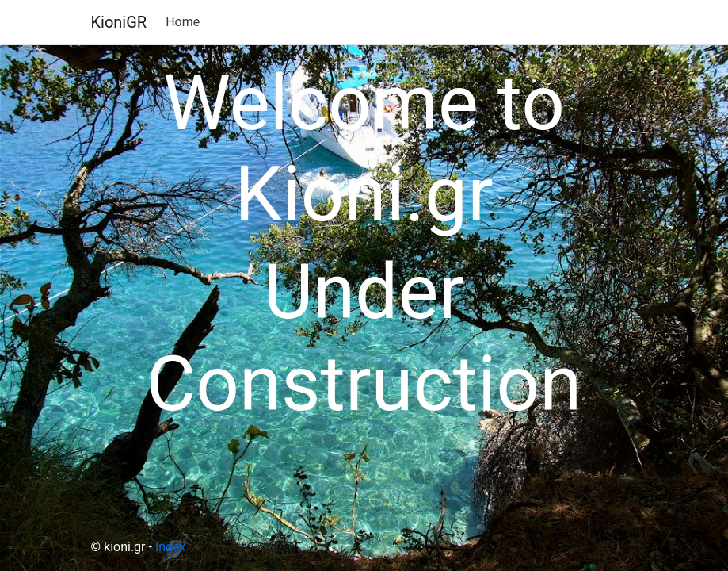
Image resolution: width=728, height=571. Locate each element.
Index (170, 546)
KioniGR (119, 22)
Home (183, 21)
